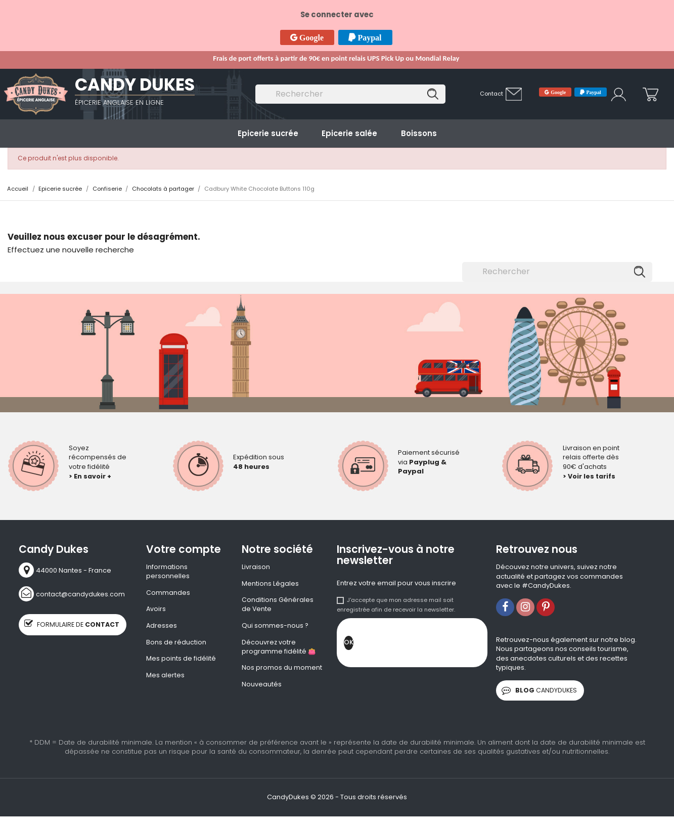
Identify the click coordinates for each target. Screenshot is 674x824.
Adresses (161, 627)
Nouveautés (262, 687)
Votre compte (183, 549)
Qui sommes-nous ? (275, 627)
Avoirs (156, 610)
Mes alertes (165, 677)
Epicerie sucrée (268, 133)
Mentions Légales (270, 584)
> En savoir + (90, 476)
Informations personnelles (168, 571)
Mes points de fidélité (181, 661)
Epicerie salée (349, 133)
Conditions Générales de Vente (277, 605)
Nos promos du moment (282, 670)
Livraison (256, 567)
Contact (491, 94)
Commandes (168, 593)
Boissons (419, 133)
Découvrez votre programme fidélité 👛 (279, 649)
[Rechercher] (350, 94)
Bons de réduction (176, 644)
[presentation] (430, 645)
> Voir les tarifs (590, 476)
